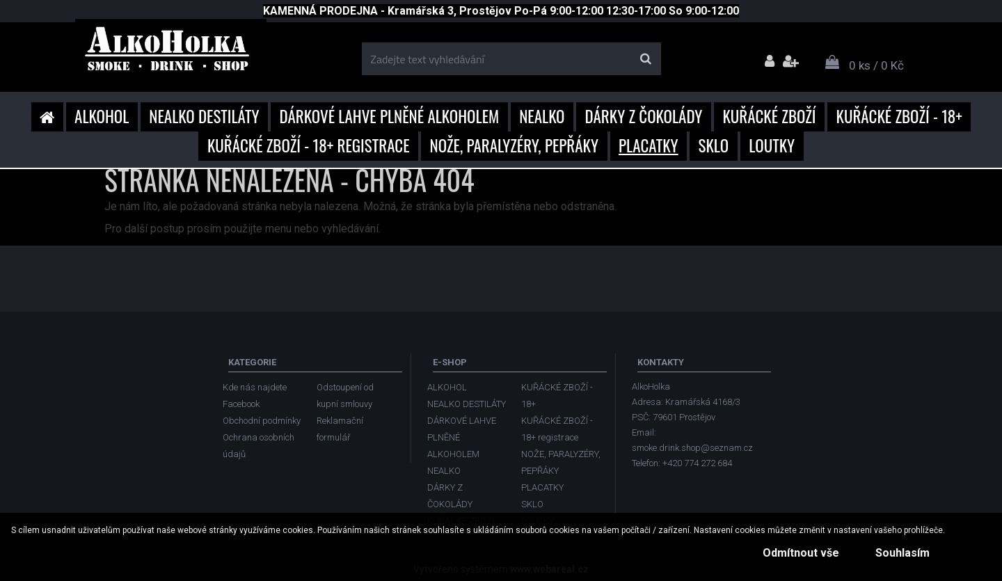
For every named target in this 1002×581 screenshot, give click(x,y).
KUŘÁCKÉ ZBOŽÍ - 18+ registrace (308, 145)
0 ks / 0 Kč (876, 65)
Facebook (241, 404)
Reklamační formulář (340, 429)
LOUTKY (772, 145)
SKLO (714, 145)
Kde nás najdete (255, 387)
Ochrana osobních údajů (258, 445)
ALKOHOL (101, 116)
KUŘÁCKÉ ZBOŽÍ (769, 116)
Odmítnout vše (794, 552)
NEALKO (541, 116)
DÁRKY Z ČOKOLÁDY (644, 116)
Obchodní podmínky (262, 420)
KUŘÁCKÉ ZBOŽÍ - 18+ (899, 116)
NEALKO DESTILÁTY (204, 116)
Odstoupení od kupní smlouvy (345, 395)
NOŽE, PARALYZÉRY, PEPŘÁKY (514, 145)
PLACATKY (648, 145)
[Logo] (171, 53)
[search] (645, 59)
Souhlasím (900, 552)
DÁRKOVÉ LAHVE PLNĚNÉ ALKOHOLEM (390, 116)
